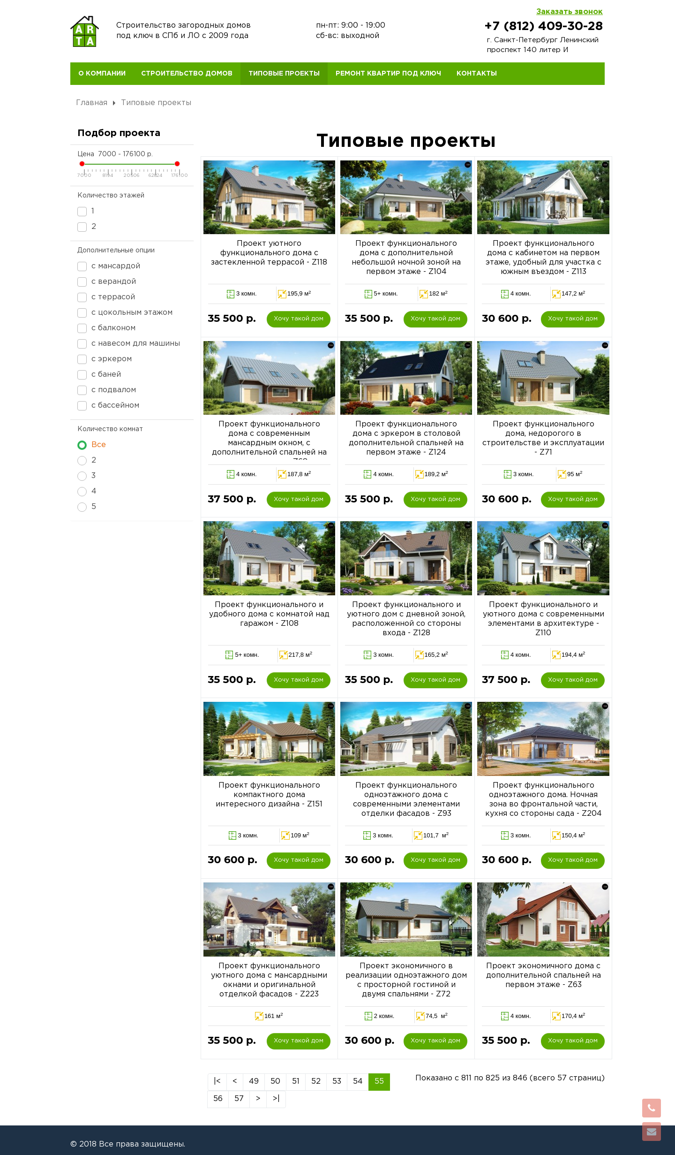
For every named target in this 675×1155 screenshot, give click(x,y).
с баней (99, 375)
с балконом (106, 328)
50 (275, 1081)
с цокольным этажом (124, 313)
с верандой (106, 282)
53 (336, 1081)
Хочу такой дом (298, 318)
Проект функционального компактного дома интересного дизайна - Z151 (269, 795)
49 (254, 1081)
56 (218, 1098)
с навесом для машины (128, 344)
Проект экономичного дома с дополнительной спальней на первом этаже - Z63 (543, 975)
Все (91, 445)
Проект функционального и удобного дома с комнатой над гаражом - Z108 (269, 614)
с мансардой (108, 266)
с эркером (104, 359)
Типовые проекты (156, 102)
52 (316, 1081)
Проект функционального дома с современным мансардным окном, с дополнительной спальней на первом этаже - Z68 (269, 443)
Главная (91, 102)
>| (276, 1098)
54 (358, 1081)
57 (239, 1098)
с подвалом (106, 390)
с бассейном (108, 405)
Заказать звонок (569, 11)
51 (296, 1081)
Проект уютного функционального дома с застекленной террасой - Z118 (269, 253)
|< (217, 1081)
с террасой (106, 297)
